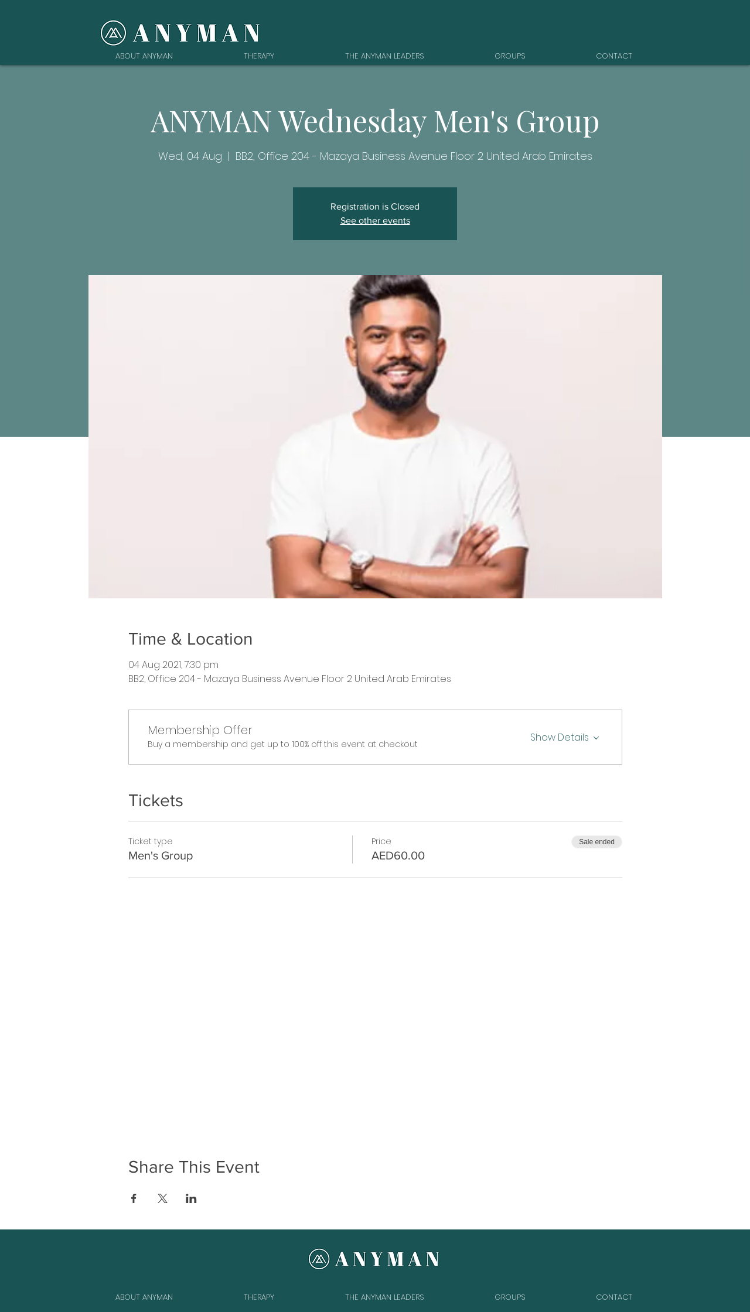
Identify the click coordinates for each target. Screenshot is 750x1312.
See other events (375, 220)
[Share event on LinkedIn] (191, 1198)
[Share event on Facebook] (133, 1198)
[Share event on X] (162, 1198)
